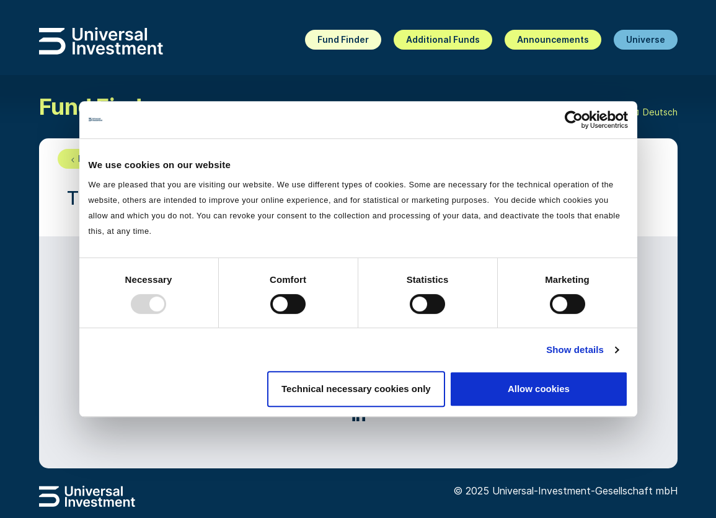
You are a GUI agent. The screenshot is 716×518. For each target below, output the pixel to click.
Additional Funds (443, 39)
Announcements (553, 39)
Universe (645, 39)
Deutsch (653, 113)
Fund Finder (343, 39)
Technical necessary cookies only (356, 388)
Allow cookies (539, 388)
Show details (575, 349)
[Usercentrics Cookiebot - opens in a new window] (573, 119)
